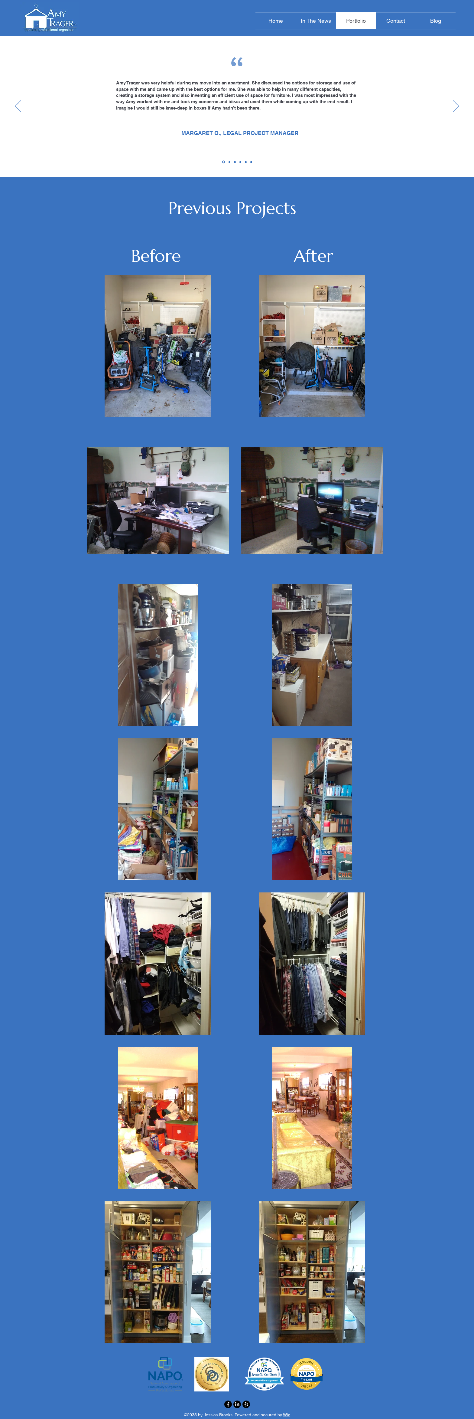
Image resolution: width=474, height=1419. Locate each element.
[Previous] (18, 106)
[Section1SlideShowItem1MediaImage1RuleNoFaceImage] (223, 162)
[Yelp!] (246, 1404)
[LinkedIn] (237, 1404)
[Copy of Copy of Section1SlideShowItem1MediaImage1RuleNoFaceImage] (251, 162)
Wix (286, 1414)
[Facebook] (228, 1404)
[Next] (456, 106)
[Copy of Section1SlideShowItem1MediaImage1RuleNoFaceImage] (229, 162)
